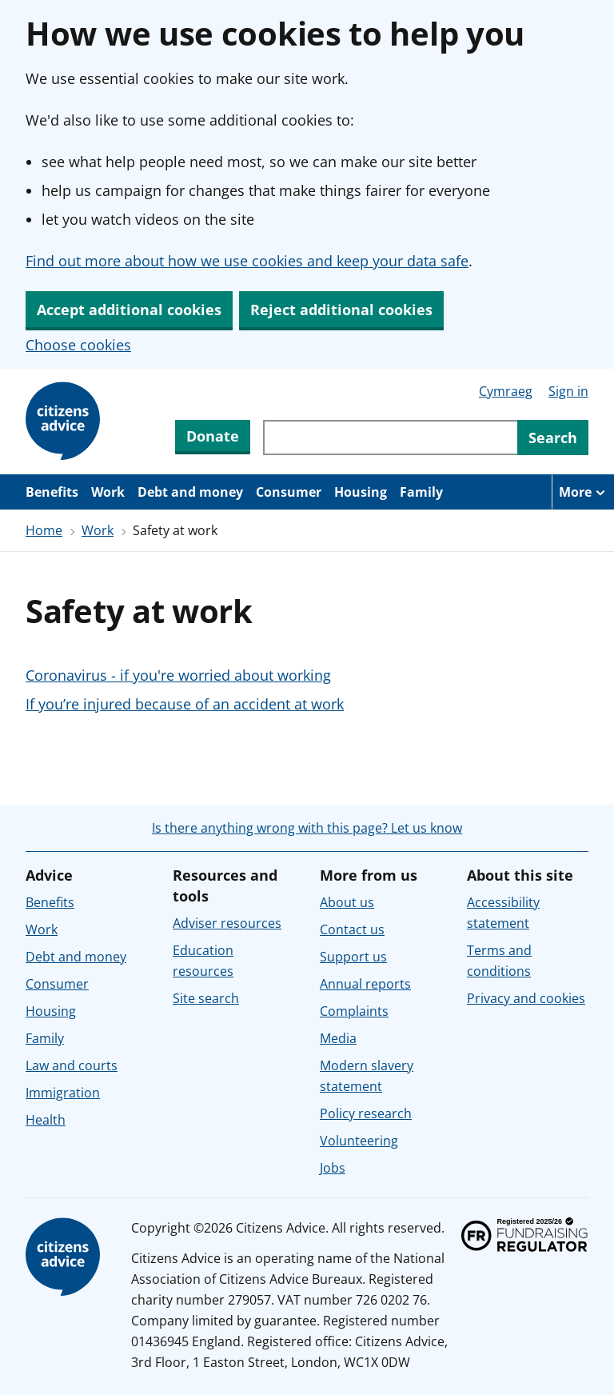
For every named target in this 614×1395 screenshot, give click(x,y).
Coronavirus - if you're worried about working (178, 675)
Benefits (52, 492)
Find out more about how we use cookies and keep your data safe (247, 260)
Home (44, 530)
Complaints (354, 1011)
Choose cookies (78, 344)
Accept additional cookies (129, 309)
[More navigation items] (583, 492)
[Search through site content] (390, 437)
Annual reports (365, 984)
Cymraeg (505, 391)
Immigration (63, 1092)
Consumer (288, 492)
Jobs (332, 1168)
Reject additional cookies (341, 309)
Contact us (352, 929)
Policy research (366, 1113)
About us (347, 902)
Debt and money (190, 492)
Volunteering (359, 1140)
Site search (206, 998)
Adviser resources (227, 923)
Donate (212, 436)
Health (46, 1120)
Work (108, 492)
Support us (353, 956)
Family (421, 492)
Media (338, 1038)
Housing (360, 492)
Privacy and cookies (526, 998)
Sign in (568, 391)
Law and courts (72, 1065)
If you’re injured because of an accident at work (185, 703)
